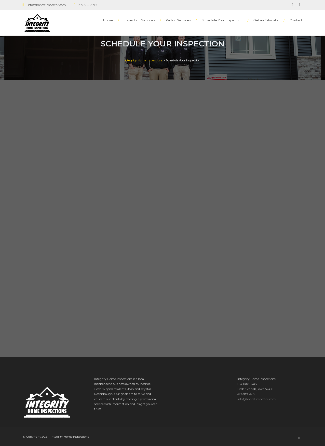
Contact (295, 20)
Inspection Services (139, 20)
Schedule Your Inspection (222, 20)
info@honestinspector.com (256, 399)
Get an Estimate (266, 20)
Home (108, 20)
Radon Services (178, 20)
